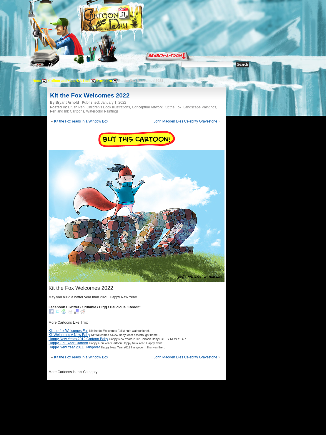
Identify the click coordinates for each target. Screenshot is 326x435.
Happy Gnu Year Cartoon (68, 343)
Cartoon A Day (126, 19)
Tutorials (99, 65)
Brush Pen (104, 81)
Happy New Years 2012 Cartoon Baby (78, 339)
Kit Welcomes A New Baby (69, 335)
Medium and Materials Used (68, 81)
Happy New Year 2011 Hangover (74, 347)
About (53, 65)
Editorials (75, 65)
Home (33, 65)
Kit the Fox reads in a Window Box (81, 121)
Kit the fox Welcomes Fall (68, 331)
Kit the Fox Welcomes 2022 (89, 95)
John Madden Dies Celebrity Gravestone (185, 121)
